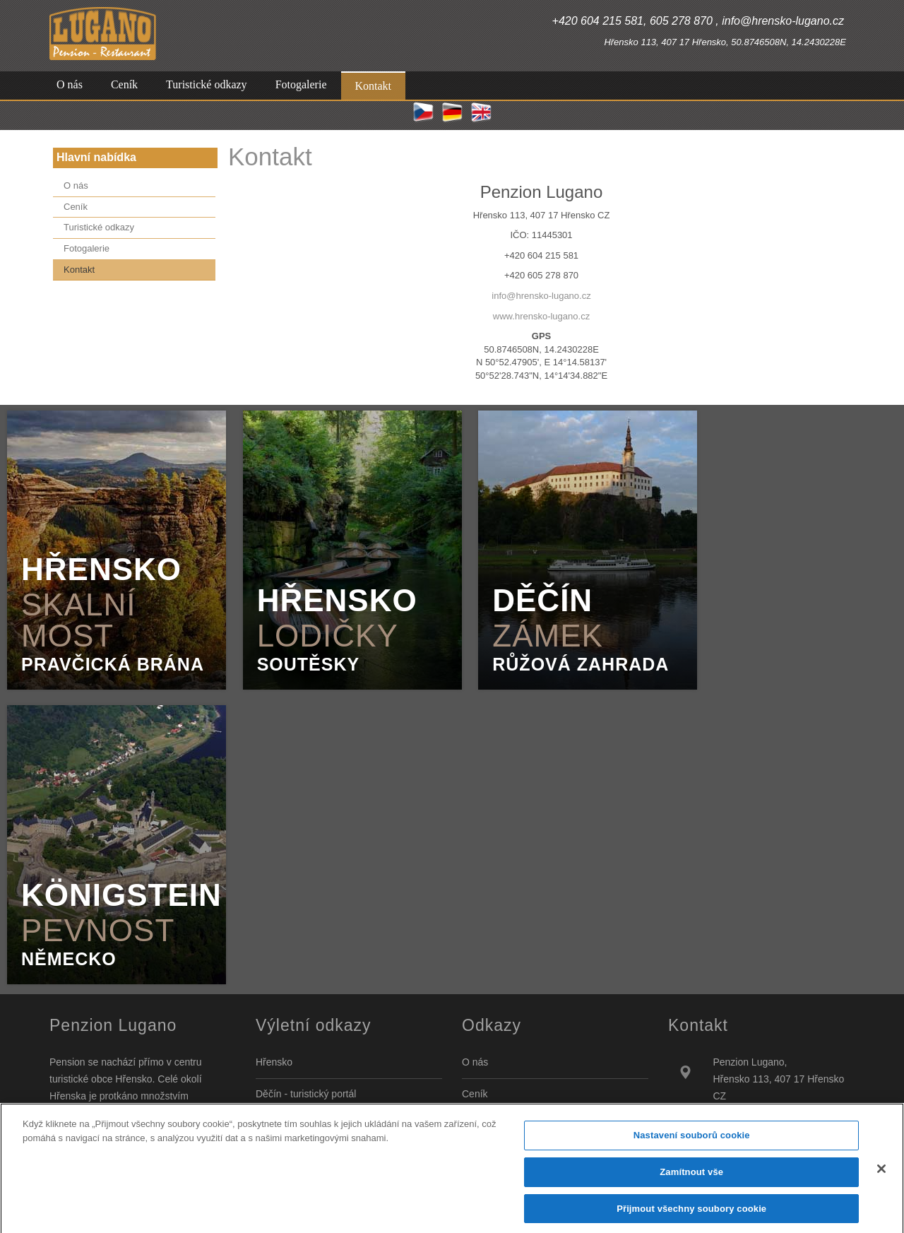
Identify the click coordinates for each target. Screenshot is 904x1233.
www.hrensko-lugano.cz (541, 316)
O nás (475, 1062)
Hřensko (274, 1062)
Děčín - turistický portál (306, 1093)
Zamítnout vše (691, 1180)
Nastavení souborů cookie (692, 1143)
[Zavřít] (881, 1177)
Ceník (475, 1093)
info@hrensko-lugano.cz (541, 295)
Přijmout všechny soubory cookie (691, 1217)
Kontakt (270, 156)
